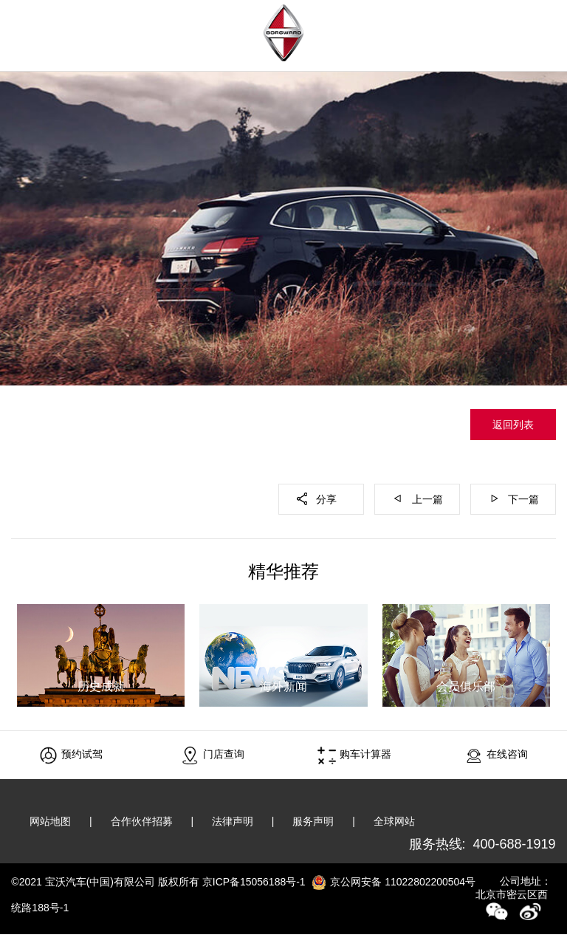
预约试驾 (71, 755)
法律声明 (233, 821)
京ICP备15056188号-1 (254, 882)
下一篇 (523, 499)
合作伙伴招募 (142, 821)
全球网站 (395, 821)
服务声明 (313, 821)
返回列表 (513, 425)
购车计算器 (354, 755)
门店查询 (213, 755)
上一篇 (427, 499)
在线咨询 (496, 755)
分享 (326, 499)
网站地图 (50, 821)
